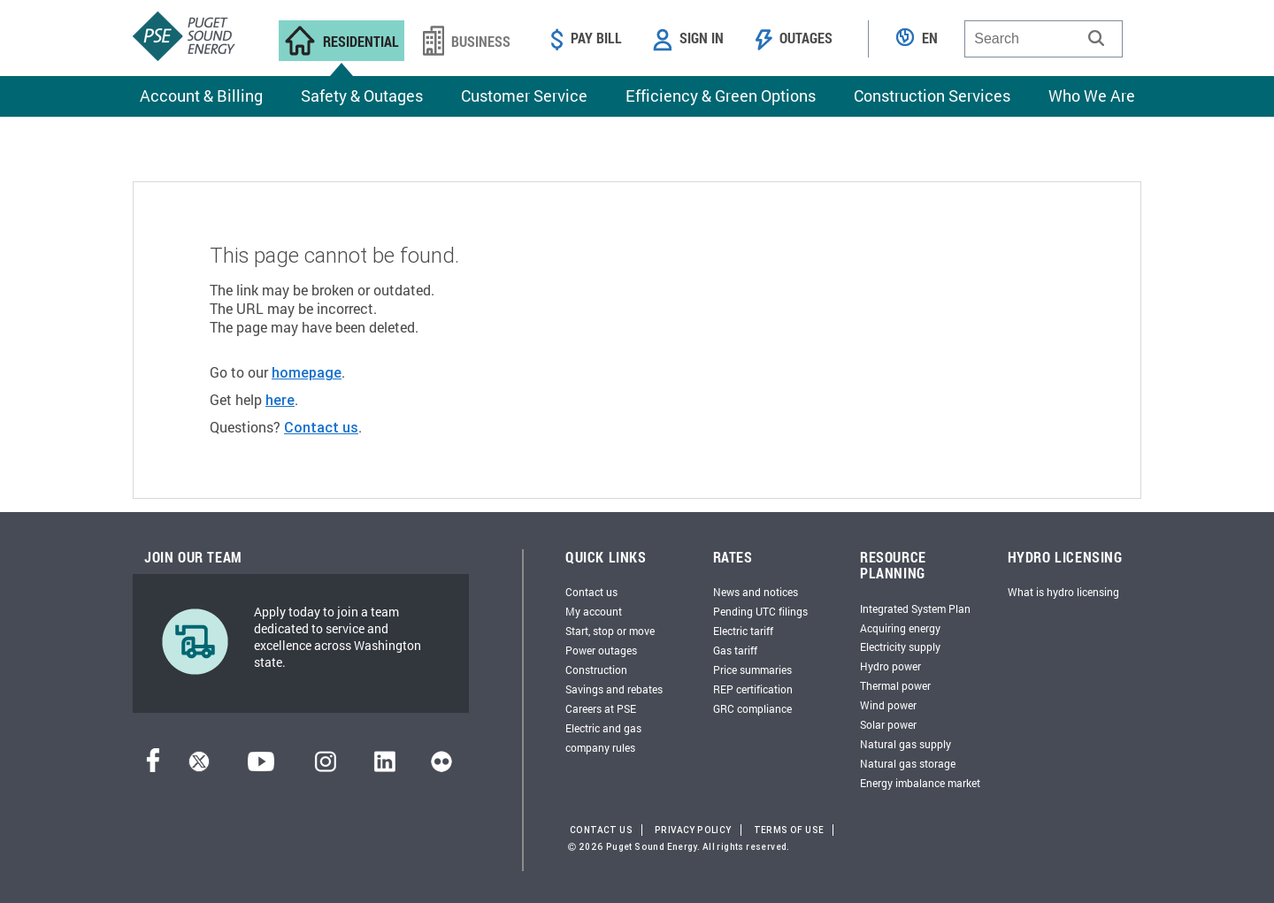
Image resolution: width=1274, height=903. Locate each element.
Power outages (601, 650)
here (280, 400)
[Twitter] (199, 767)
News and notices (755, 592)
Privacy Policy (693, 830)
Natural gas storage (908, 763)
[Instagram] (325, 767)
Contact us (321, 427)
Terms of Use (789, 830)
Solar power (888, 724)
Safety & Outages (362, 95)
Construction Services (932, 95)
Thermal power (895, 685)
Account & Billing (201, 95)
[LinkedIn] (384, 767)
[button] (1096, 38)
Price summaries (752, 669)
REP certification (753, 689)
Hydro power (890, 666)
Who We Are (1091, 95)
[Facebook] (153, 767)
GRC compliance (752, 708)
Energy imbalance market (920, 783)
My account (593, 611)
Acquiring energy (900, 628)
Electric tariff (743, 631)
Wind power (888, 705)
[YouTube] (261, 767)
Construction (596, 669)
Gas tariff (735, 650)
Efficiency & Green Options (720, 95)
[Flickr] (441, 767)
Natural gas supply (905, 744)
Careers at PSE (600, 708)
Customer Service (524, 95)
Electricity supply (900, 646)
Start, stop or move (610, 631)
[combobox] (1043, 39)
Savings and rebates (614, 689)
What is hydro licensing (1063, 592)
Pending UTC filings (760, 611)
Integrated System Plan (915, 608)
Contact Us (601, 830)
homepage (307, 372)
